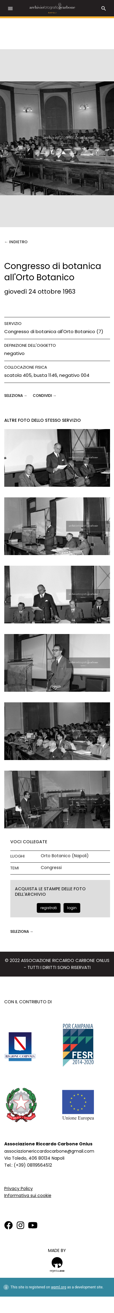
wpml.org (58, 1287)
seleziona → (16, 395)
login (72, 907)
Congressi (51, 867)
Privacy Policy (18, 1188)
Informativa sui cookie (27, 1195)
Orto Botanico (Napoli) (65, 856)
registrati (48, 907)
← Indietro (16, 242)
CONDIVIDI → (45, 395)
